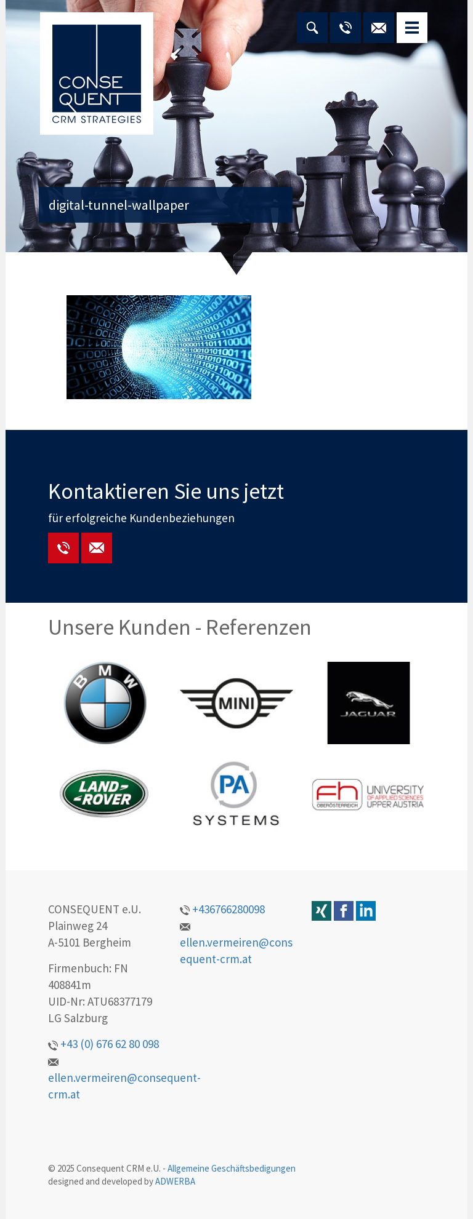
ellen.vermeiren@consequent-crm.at (124, 1080)
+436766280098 (222, 909)
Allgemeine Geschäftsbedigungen (232, 1168)
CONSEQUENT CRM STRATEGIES (96, 73)
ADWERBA (175, 1181)
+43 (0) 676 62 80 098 (103, 1043)
